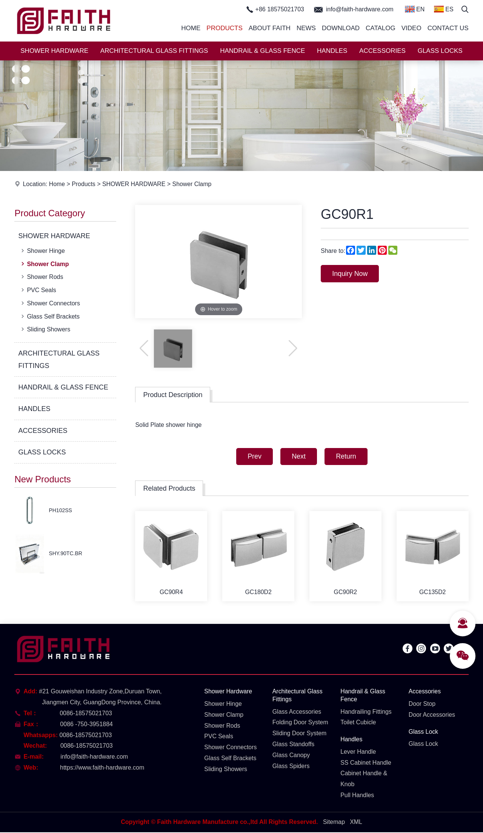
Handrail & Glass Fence (363, 696)
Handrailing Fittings (366, 712)
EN (415, 9)
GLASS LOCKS (440, 50)
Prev (254, 456)
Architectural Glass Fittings (297, 696)
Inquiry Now (350, 273)
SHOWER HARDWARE (54, 50)
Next (299, 456)
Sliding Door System (299, 734)
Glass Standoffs (293, 745)
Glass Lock (423, 732)
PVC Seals (38, 289)
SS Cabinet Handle (366, 763)
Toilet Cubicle (358, 723)
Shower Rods (41, 276)
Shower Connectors (50, 303)
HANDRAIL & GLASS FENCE (262, 50)
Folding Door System (300, 723)
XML (356, 823)
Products (224, 28)
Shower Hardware (228, 692)
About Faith (270, 28)
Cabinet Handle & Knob (364, 779)
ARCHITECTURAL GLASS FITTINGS (154, 50)
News (306, 28)
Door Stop (422, 704)
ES (444, 9)
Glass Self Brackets (50, 316)
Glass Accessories (297, 712)
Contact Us (448, 28)
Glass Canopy (291, 755)
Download (341, 28)
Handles (351, 740)
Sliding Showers (45, 329)
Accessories (425, 692)
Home (190, 28)
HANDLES (332, 50)
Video (411, 28)
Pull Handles (357, 796)
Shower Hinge (42, 250)
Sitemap (334, 823)
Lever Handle (358, 752)
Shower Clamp (193, 184)
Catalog (380, 28)
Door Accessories (432, 715)
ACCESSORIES (382, 50)
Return (347, 456)
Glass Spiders (291, 766)
